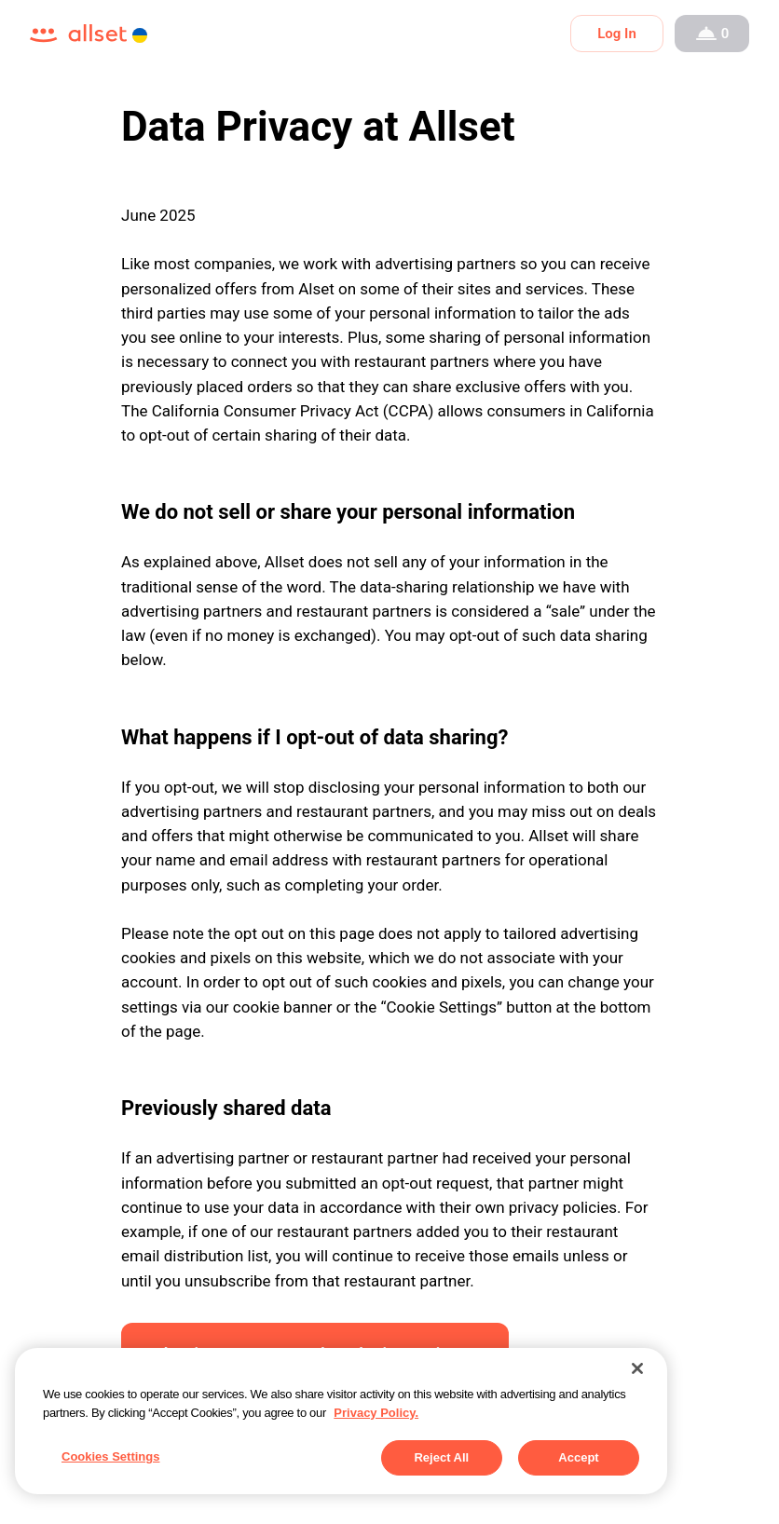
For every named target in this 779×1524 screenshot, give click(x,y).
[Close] (637, 1368)
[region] (341, 1421)
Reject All (441, 1457)
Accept (578, 1457)
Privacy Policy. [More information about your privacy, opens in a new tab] (376, 1413)
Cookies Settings (110, 1456)
